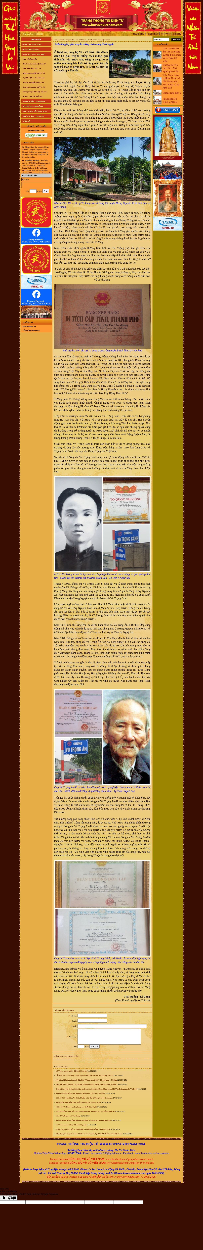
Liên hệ (177, 34)
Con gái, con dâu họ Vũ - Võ (34, 87)
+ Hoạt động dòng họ (30, 49)
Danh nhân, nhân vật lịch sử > (100, 40)
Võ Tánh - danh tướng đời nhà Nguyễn (70, 1074)
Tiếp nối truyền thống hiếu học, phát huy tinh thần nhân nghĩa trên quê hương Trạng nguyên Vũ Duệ (95, 1092)
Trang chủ (138, 34)
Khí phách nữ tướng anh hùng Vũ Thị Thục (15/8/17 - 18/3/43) (80, 1096)
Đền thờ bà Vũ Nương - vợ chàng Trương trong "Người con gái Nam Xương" (86, 1087)
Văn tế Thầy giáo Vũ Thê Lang (67, 1119)
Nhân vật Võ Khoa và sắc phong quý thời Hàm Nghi (76, 1110)
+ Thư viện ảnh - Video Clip (33, 116)
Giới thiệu (152, 34)
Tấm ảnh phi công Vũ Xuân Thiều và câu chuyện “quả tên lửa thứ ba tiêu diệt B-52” (88, 1137)
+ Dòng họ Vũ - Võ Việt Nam (33, 54)
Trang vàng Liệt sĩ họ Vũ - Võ (34, 92)
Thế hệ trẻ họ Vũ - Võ (32, 68)
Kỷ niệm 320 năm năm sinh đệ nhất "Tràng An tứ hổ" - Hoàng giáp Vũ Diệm (86, 1083)
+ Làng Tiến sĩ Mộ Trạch (31, 44)
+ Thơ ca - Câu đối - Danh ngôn (34, 111)
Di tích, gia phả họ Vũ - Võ (33, 82)
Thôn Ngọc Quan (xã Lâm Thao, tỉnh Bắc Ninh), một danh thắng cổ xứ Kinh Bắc (172, 81)
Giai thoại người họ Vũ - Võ (34, 73)
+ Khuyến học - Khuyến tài (32, 106)
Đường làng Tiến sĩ (172, 93)
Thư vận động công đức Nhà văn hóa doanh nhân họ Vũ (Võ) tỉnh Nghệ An (85, 1114)
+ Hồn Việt (26, 121)
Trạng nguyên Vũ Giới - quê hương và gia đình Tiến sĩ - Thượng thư (82, 1132)
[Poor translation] (12, 1200)
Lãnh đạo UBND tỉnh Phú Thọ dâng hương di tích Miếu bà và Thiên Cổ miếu (172, 54)
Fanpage (165, 34)
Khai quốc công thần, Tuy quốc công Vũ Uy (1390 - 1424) (78, 1105)
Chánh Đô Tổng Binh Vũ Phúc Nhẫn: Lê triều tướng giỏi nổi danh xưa (83, 1101)
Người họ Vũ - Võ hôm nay (33, 78)
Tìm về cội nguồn (30, 59)
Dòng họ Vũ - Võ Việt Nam (75, 40)
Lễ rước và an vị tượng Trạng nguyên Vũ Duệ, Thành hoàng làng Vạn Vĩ (84, 1078)
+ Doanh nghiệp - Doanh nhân (33, 101)
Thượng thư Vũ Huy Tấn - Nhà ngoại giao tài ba (170, 68)
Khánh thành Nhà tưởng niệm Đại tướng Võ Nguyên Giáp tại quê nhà (83, 1123)
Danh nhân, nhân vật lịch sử (34, 64)
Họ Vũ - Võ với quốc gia (32, 96)
